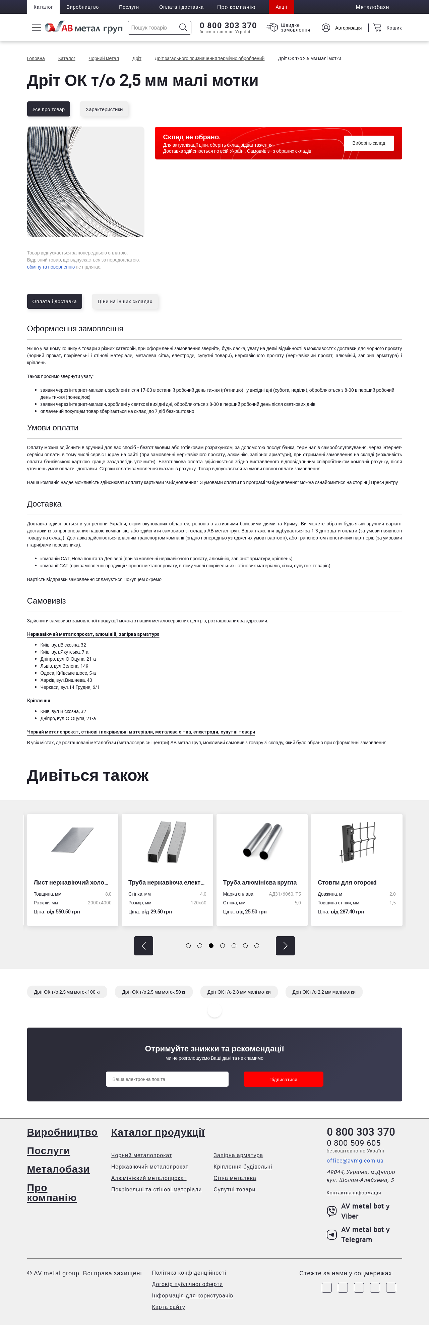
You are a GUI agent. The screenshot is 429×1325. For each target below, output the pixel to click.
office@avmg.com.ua (355, 1160)
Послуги (129, 7)
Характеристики (104, 109)
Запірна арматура (238, 1155)
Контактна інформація (354, 1192)
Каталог (43, 7)
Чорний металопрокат (141, 1155)
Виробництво (82, 7)
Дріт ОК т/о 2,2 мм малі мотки (324, 992)
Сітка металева (234, 1178)
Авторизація (348, 28)
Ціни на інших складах (125, 301)
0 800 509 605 (354, 1143)
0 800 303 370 (228, 25)
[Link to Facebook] (327, 1288)
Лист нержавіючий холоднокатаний (73, 882)
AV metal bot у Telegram (358, 1234)
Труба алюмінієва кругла (260, 882)
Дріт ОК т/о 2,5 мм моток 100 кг (67, 992)
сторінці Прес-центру (375, 482)
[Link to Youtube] (391, 1288)
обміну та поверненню (51, 267)
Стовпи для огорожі (347, 882)
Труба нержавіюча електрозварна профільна (168, 882)
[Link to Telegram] (359, 1288)
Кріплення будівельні (242, 1166)
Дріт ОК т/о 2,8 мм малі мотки (238, 992)
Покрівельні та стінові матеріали (156, 1189)
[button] (143, 945)
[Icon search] (183, 27)
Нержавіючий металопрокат (149, 1166)
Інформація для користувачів (193, 1295)
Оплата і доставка (181, 7)
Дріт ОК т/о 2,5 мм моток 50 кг (154, 992)
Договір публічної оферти (187, 1284)
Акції (281, 7)
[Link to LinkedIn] (375, 1288)
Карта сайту (168, 1307)
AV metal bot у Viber (358, 1211)
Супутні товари (234, 1189)
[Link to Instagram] (343, 1288)
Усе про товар (49, 109)
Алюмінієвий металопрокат (149, 1178)
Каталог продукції (158, 1132)
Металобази (58, 1169)
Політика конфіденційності (189, 1272)
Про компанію (52, 1192)
